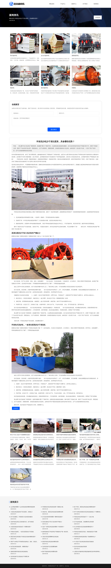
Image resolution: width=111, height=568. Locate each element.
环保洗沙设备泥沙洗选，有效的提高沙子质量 (85, 531)
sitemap (67, 566)
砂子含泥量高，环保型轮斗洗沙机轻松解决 (22, 516)
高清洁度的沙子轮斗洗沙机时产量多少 (52, 521)
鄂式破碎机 (13, 55)
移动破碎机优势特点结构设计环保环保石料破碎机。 (44, 459)
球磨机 (74, 88)
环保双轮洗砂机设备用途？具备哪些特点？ (85, 536)
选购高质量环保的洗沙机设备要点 (19, 551)
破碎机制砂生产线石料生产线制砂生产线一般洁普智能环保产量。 (56, 531)
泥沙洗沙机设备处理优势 (80, 546)
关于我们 (85, 3)
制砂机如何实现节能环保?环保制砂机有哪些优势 (20, 484)
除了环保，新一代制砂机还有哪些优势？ (90, 459)
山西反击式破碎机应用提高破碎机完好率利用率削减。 (88, 551)
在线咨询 (97, 17)
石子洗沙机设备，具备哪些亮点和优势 (84, 521)
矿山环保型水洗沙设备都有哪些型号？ (84, 526)
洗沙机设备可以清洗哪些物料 (49, 546)
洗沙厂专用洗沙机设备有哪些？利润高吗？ (53, 526)
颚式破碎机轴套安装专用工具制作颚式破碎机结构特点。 (90, 434)
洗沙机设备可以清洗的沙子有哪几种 (20, 556)
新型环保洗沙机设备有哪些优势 (50, 541)
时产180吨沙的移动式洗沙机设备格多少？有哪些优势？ (88, 511)
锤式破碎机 (44, 88)
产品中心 (62, 3)
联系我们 (96, 3)
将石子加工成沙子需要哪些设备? (20, 434)
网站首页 (51, 3)
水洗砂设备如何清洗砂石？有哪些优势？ (21, 526)
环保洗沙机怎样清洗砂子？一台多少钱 (84, 516)
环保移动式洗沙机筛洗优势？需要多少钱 (52, 506)
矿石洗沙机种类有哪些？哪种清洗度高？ (52, 516)
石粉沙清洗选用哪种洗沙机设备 (50, 536)
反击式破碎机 (45, 55)
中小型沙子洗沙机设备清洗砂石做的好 (84, 541)
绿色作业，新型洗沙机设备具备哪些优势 (52, 511)
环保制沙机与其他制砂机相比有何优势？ (67, 459)
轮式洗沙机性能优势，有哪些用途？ (20, 546)
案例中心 (74, 3)
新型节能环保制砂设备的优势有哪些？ (67, 434)
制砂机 (12, 88)
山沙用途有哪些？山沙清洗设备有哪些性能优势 (23, 506)
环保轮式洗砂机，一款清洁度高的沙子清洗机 (22, 531)
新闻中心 (61, 566)
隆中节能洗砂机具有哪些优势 (49, 551)
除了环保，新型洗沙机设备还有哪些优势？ (85, 506)
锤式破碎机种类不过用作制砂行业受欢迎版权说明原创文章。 (20, 459)
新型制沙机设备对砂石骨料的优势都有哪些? (44, 434)
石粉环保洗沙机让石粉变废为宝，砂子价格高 (22, 521)
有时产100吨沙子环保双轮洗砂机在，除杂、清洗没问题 (24, 541)
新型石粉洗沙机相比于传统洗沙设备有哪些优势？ (23, 536)
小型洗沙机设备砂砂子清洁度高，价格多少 (22, 511)
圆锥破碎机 (75, 55)
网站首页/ (11, 18)
